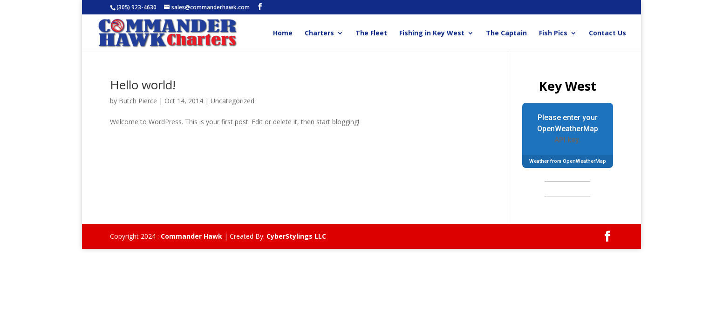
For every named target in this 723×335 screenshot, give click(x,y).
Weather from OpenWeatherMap (567, 161)
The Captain (506, 33)
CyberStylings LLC (296, 236)
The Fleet (371, 33)
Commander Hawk (191, 236)
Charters (319, 33)
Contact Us (607, 33)
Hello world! (143, 84)
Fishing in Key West (431, 33)
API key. (567, 139)
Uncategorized (232, 100)
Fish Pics (553, 33)
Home (283, 33)
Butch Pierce (138, 100)
